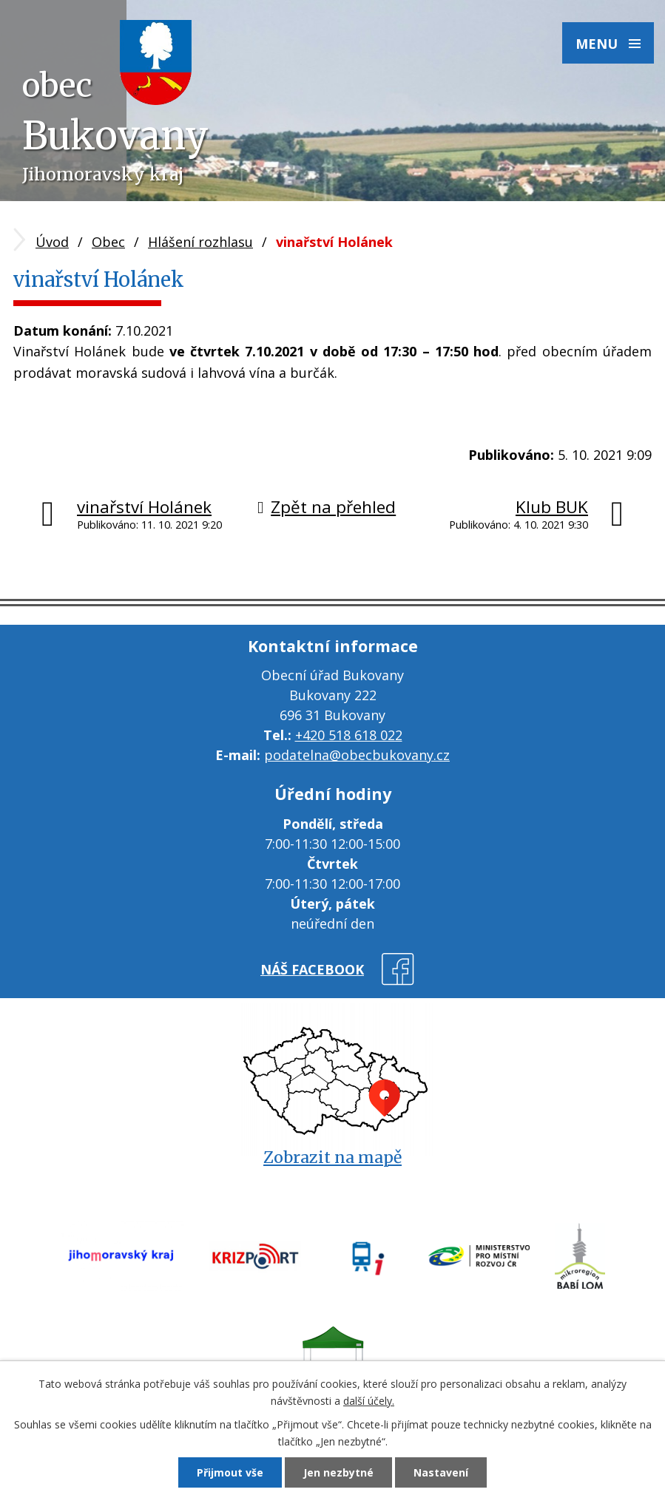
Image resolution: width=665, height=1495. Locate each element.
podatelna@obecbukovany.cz (357, 755)
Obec (108, 242)
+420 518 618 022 (348, 735)
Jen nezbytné (338, 1472)
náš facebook (312, 969)
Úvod (52, 242)
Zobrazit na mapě (332, 1157)
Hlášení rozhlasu (200, 242)
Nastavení (440, 1472)
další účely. (368, 1401)
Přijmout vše (230, 1472)
